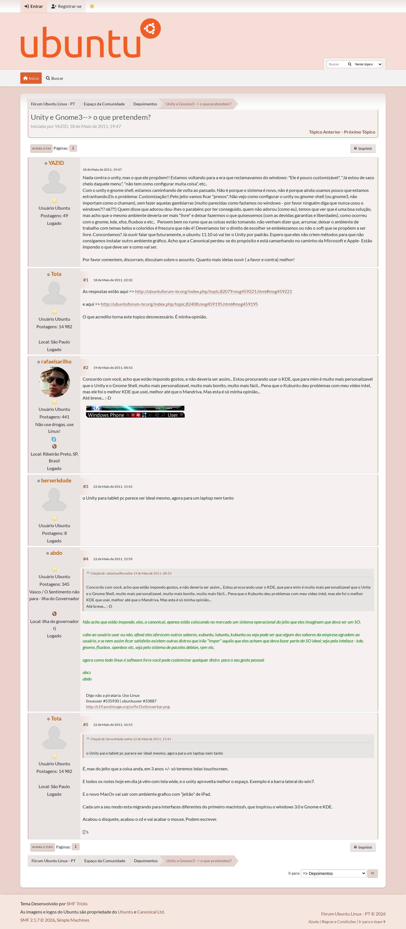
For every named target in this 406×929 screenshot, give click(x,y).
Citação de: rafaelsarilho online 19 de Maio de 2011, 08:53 (131, 573)
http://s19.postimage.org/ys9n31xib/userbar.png (128, 706)
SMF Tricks (77, 903)
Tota (56, 274)
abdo (56, 552)
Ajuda (313, 921)
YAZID (56, 162)
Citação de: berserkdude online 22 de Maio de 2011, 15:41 (131, 739)
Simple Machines (73, 920)
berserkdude (56, 480)
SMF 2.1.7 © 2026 (37, 920)
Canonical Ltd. (151, 911)
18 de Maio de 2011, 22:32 (113, 280)
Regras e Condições (339, 921)
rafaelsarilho (56, 361)
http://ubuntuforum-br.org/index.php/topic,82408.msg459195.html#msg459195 (179, 304)
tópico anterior (325, 131)
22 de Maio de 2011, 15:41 (113, 486)
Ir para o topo (42, 847)
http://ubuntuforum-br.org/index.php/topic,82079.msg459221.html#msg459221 (213, 291)
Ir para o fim (41, 148)
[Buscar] (349, 64)
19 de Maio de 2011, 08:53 (113, 367)
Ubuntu (125, 911)
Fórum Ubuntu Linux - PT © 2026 (353, 913)
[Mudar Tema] (92, 6)
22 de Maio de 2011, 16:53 (113, 724)
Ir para (293, 873)
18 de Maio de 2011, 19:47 (102, 169)
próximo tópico (359, 131)
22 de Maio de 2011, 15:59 (113, 559)
